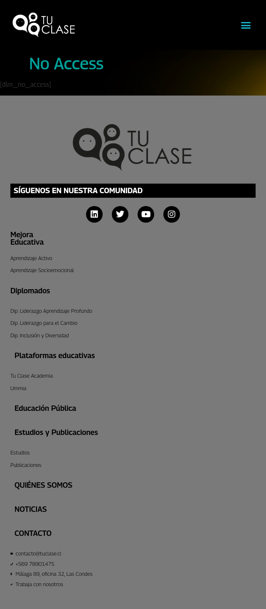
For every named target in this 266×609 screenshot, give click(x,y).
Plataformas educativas (55, 355)
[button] (246, 25)
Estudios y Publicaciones (56, 432)
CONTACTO (33, 533)
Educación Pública (45, 408)
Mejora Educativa (27, 238)
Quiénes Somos (43, 485)
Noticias (31, 509)
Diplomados (30, 290)
